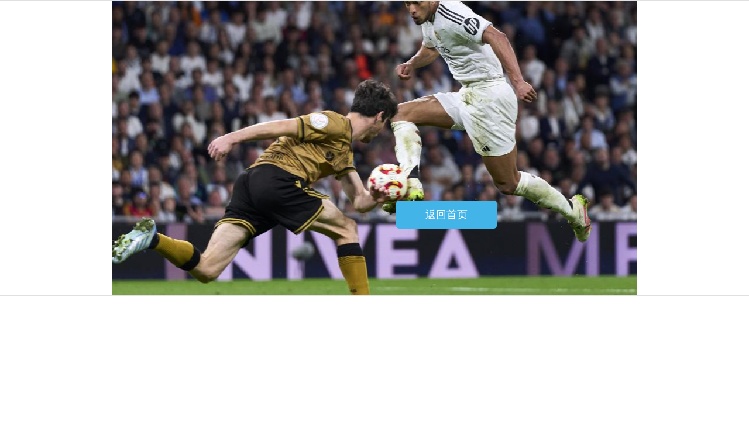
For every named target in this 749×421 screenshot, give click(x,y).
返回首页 (446, 214)
